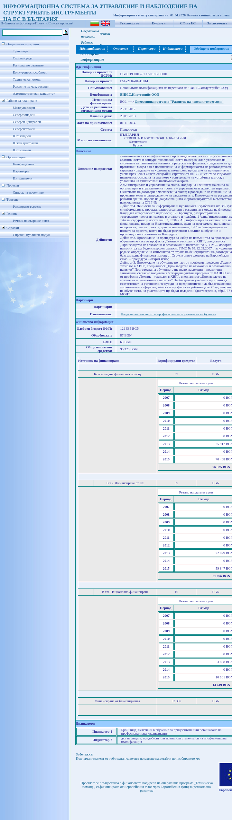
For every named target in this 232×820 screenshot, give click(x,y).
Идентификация (91, 48)
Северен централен (27, 122)
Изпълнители (22, 178)
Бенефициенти (23, 164)
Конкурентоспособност (30, 72)
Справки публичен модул (31, 235)
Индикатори (172, 48)
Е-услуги (159, 23)
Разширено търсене (27, 206)
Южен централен (25, 143)
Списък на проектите (28, 192)
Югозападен (22, 136)
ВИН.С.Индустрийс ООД (139, 94)
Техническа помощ (27, 79)
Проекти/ (42, 23)
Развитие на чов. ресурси (31, 86)
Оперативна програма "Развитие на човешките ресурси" (179, 101)
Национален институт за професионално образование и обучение (168, 314)
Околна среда (22, 58)
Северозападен (23, 115)
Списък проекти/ (61, 23)
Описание (120, 48)
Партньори (21, 171)
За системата (217, 23)
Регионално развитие (28, 65)
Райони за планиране (21, 100)
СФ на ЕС (188, 23)
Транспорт (20, 51)
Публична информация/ (18, 23)
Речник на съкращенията (31, 220)
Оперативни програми (22, 44)
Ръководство (129, 23)
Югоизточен (22, 150)
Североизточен (24, 129)
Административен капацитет (34, 93)
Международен (24, 107)
